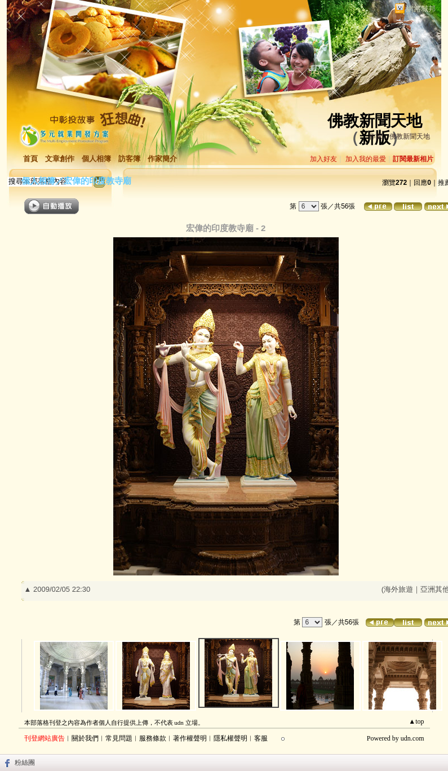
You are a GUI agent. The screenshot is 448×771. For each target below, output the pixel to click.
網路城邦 (421, 9)
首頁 (30, 158)
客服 (261, 738)
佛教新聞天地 (374, 121)
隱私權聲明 (230, 738)
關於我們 (85, 738)
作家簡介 (162, 158)
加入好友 (323, 159)
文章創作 (59, 158)
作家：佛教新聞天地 (399, 136)
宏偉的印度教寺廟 (97, 180)
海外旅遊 (398, 589)
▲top (416, 721)
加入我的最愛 (365, 159)
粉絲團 (25, 762)
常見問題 (118, 738)
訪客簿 (129, 158)
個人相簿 (96, 158)
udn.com (412, 738)
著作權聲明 (190, 738)
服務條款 (152, 738)
